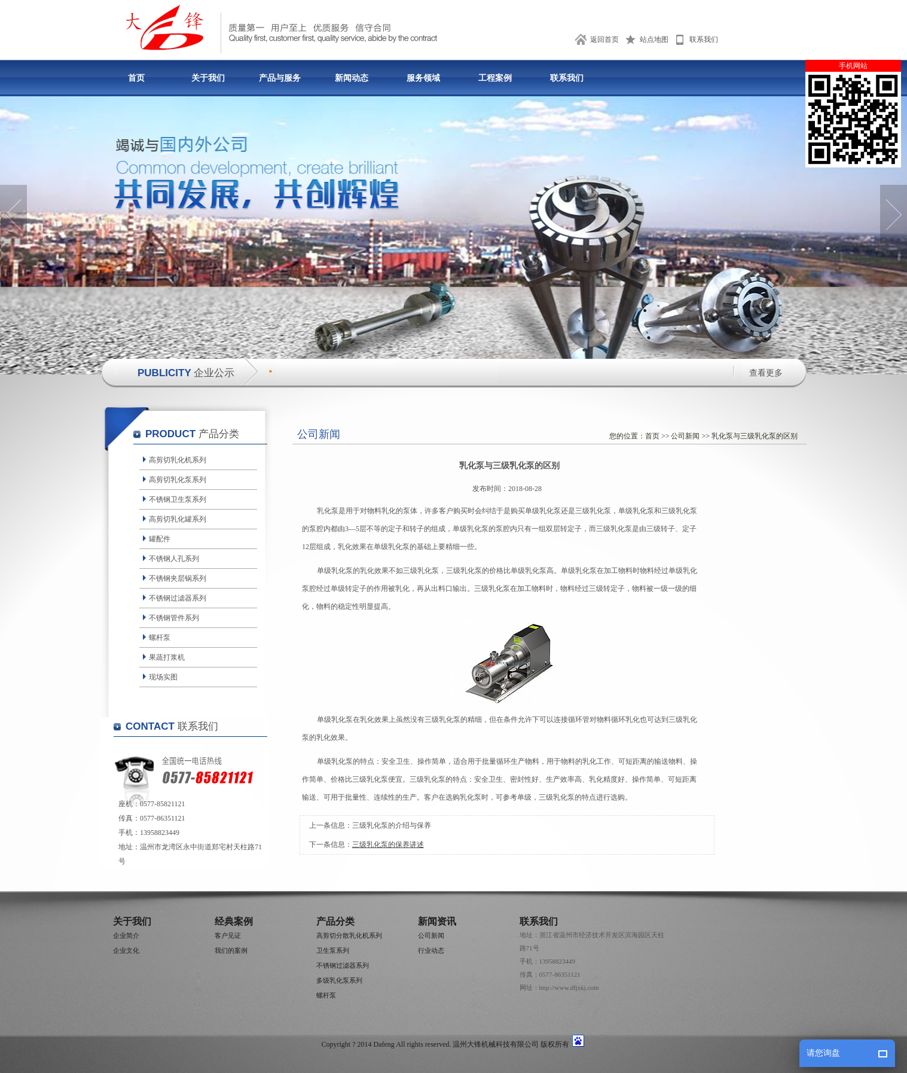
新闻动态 (351, 78)
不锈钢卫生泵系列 (177, 499)
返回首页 (604, 39)
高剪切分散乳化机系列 (349, 935)
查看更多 (766, 372)
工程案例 (495, 78)
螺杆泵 (159, 637)
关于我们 (208, 78)
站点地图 (654, 39)
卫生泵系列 (332, 950)
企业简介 (126, 935)
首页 (136, 78)
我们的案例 (231, 950)
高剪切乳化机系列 (177, 460)
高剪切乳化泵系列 (177, 479)
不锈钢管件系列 (174, 618)
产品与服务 (280, 78)
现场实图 (163, 677)
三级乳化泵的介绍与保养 (391, 825)
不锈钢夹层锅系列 (177, 578)
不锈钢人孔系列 (174, 558)
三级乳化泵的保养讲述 (388, 844)
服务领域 (423, 78)
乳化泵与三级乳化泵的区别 (754, 436)
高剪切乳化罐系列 (177, 519)
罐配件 (159, 539)
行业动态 (431, 950)
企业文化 (126, 950)
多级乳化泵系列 (339, 980)
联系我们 (703, 39)
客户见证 (228, 935)
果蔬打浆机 (167, 657)
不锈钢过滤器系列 (177, 598)
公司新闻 (685, 436)
